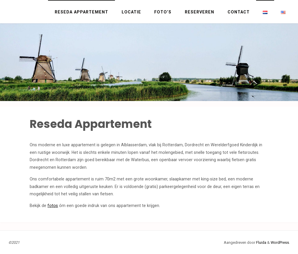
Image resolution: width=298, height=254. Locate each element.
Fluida (260, 242)
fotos (52, 205)
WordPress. (280, 242)
